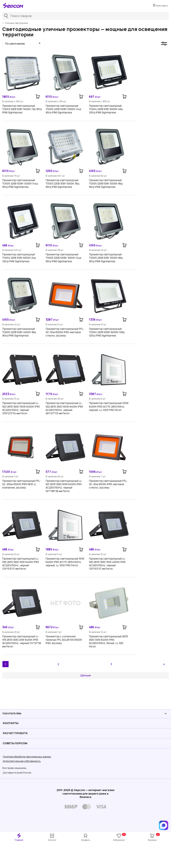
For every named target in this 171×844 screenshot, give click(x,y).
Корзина (153, 837)
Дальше (85, 675)
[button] (23, 43)
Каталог (52, 840)
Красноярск (161, 5)
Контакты (11, 723)
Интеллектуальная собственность (22, 761)
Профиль (85, 840)
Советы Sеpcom (15, 743)
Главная (19, 840)
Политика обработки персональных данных (27, 756)
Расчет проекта (15, 733)
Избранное (119, 837)
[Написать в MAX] (163, 825)
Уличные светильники (16, 23)
